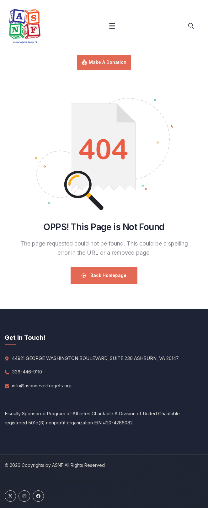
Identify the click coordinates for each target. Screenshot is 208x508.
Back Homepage (104, 275)
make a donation (107, 62)
